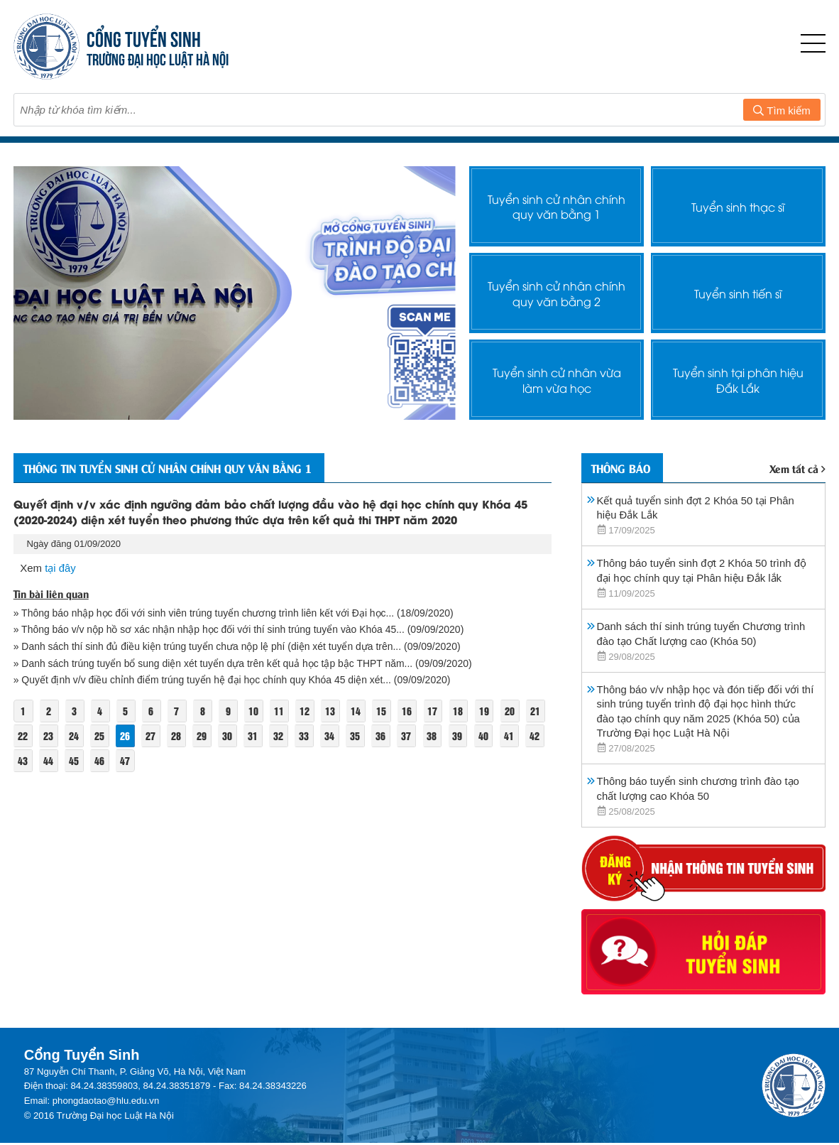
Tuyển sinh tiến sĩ (738, 292)
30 (254, 735)
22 (48, 735)
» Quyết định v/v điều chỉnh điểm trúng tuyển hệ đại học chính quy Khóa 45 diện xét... (204, 679)
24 (100, 735)
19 (487, 710)
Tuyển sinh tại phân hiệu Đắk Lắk (738, 379)
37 (435, 735)
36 (409, 735)
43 (48, 760)
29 (229, 735)
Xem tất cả (797, 468)
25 (126, 735)
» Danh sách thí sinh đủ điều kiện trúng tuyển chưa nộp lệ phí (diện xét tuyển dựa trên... (209, 646)
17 (436, 710)
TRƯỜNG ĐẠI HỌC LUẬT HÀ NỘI (158, 58)
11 (281, 710)
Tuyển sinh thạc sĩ (737, 206)
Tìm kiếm (781, 110)
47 (151, 760)
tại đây (60, 568)
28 (203, 735)
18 (461, 710)
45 (100, 760)
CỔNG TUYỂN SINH (144, 37)
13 (332, 710)
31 (280, 735)
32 (306, 735)
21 (23, 735)
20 (512, 710)
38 (461, 735)
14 (358, 710)
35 (383, 735)
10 (255, 710)
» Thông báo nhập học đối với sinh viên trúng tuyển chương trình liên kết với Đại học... (206, 613)
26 (151, 735)
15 (384, 710)
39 (486, 735)
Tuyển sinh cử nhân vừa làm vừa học (557, 379)
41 (538, 735)
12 (307, 710)
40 (512, 735)
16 (410, 710)
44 (74, 760)
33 (331, 735)
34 (358, 735)
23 (74, 735)
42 (23, 760)
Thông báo (622, 467)
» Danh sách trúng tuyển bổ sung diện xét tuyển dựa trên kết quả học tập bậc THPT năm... (215, 663)
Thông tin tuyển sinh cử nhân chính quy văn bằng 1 (178, 467)
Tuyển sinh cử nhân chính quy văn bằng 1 (556, 206)
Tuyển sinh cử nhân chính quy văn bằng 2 (556, 292)
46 (126, 760)
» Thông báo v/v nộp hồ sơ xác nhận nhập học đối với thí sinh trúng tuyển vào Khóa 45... (211, 629)
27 (177, 735)
